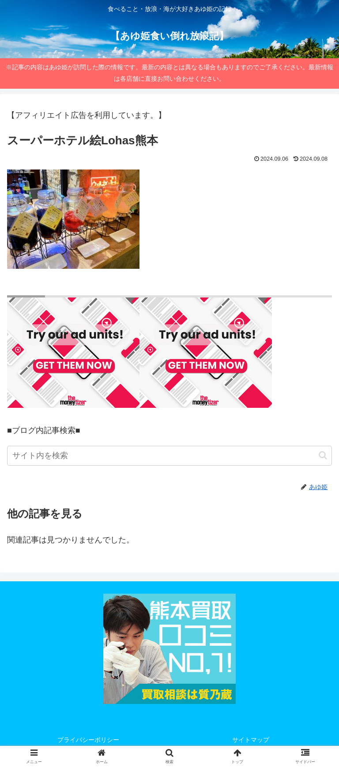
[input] (169, 456)
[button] (323, 455)
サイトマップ (250, 739)
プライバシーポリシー (88, 739)
